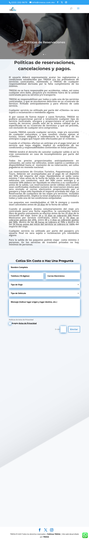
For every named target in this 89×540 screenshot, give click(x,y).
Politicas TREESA (54, 534)
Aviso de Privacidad (28, 323)
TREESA (46, 537)
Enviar (74, 329)
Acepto (23, 323)
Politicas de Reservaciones (44, 42)
